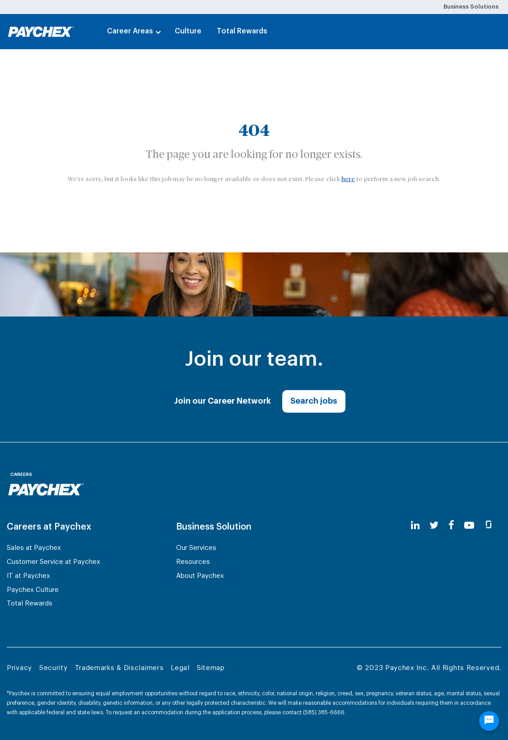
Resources (193, 561)
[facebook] (451, 526)
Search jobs (313, 401)
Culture (188, 31)
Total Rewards (242, 31)
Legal (180, 668)
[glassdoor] (488, 526)
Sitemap (211, 668)
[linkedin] (415, 526)
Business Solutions (471, 6)
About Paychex (200, 575)
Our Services (196, 548)
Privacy (19, 668)
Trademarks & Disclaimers (119, 668)
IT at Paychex (28, 575)
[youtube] (469, 526)
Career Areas (130, 31)
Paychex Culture (33, 589)
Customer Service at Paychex (53, 561)
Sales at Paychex (34, 548)
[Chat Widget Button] (489, 721)
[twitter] (434, 526)
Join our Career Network (222, 401)
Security (53, 668)
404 (254, 131)
